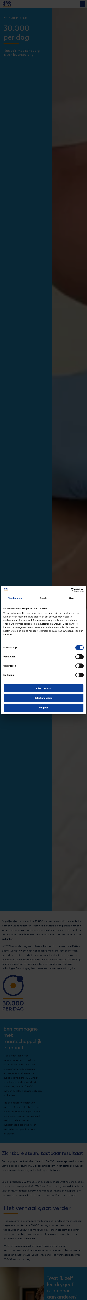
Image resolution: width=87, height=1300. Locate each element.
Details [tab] (43, 598)
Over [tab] (71, 598)
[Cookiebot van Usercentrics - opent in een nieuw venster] (71, 590)
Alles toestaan (43, 688)
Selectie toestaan (43, 698)
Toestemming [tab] (15, 598)
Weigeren (43, 707)
